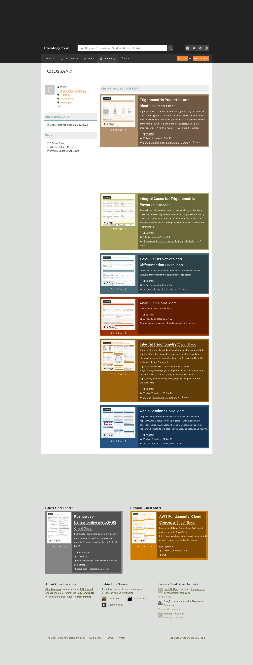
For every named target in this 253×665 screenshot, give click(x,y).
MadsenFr (169, 613)
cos (171, 397)
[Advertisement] (126, 21)
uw (116, 560)
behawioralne (101, 560)
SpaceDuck (139, 598)
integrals (160, 241)
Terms (109, 637)
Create (89, 58)
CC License (95, 637)
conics (178, 323)
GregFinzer (167, 546)
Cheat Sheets (69, 58)
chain (171, 289)
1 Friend (64, 94)
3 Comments (67, 98)
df (162, 289)
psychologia (87, 560)
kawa (111, 560)
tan (175, 397)
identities (178, 241)
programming (83, 596)
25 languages (86, 592)
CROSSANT (148, 134)
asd (79, 560)
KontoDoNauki (84, 552)
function (147, 289)
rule (166, 289)
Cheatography (53, 589)
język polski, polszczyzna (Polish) (93, 569)
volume (151, 323)
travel (70, 596)
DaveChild (113, 598)
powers (169, 241)
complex (155, 142)
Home (50, 58)
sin (166, 397)
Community (107, 58)
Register (201, 58)
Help (125, 58)
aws (164, 555)
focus (157, 443)
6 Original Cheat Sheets (73, 91)
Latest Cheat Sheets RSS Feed (187, 637)
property (184, 142)
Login (182, 58)
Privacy (122, 637)
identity (146, 142)
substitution (189, 241)
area (145, 323)
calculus (156, 289)
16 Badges (65, 102)
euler (162, 142)
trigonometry (172, 142)
